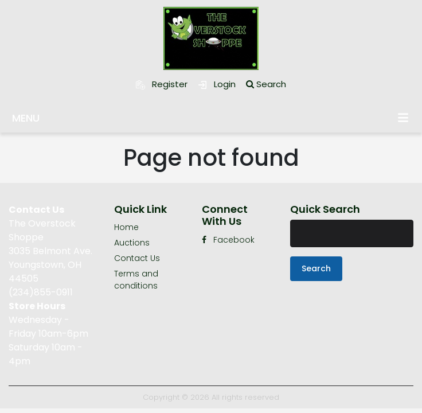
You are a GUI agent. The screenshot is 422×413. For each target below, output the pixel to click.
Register (161, 84)
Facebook (228, 240)
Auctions (132, 242)
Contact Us (137, 258)
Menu (403, 117)
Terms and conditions (136, 279)
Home (126, 227)
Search (266, 84)
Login (217, 84)
